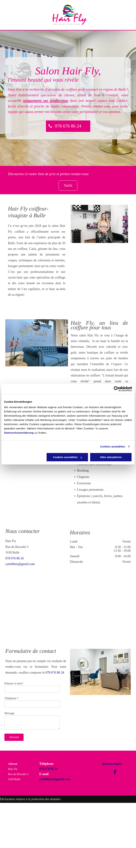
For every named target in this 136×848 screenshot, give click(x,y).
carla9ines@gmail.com (20, 564)
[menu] (128, 15)
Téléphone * (11, 698)
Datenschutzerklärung (19, 432)
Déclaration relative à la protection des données (30, 799)
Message (9, 713)
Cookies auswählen (112, 446)
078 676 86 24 (14, 558)
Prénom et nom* (13, 683)
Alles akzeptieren (111, 457)
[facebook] (114, 772)
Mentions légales (112, 763)
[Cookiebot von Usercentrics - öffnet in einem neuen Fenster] (116, 389)
